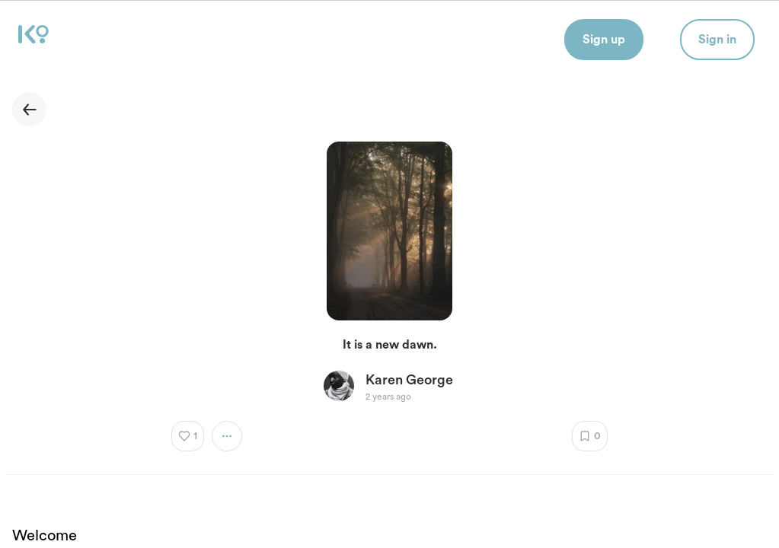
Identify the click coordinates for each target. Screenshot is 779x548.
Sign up (604, 39)
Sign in (717, 39)
